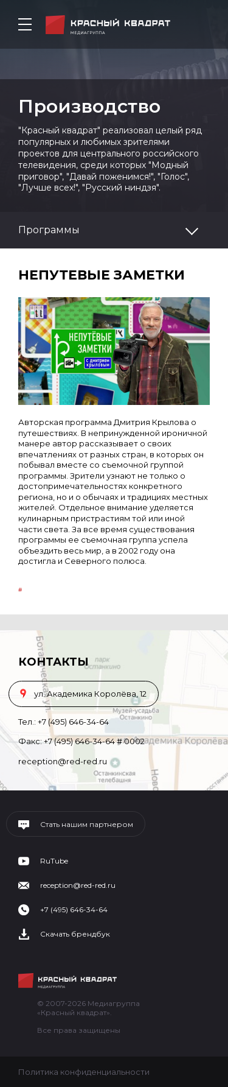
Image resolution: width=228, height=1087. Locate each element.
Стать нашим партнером (86, 824)
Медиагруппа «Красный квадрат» (108, 25)
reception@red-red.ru (62, 761)
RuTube (54, 861)
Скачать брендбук (75, 934)
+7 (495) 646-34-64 (73, 721)
